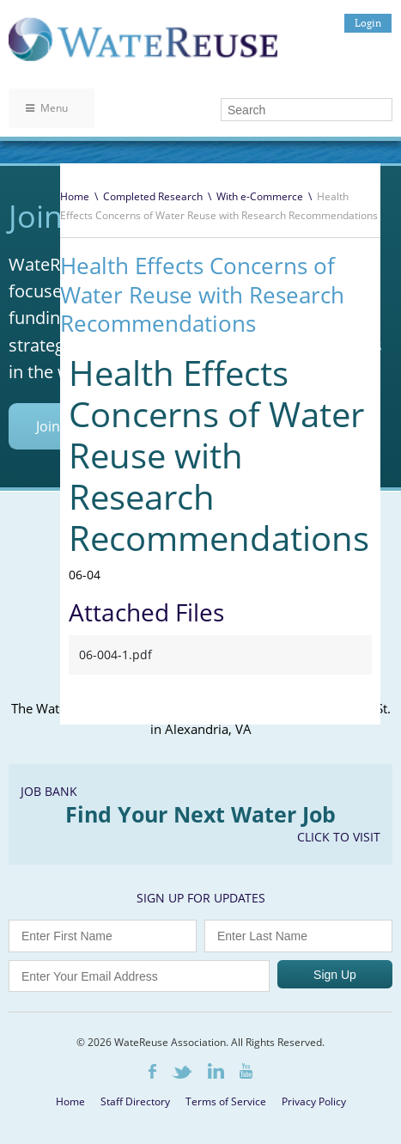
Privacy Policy (314, 1101)
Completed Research (153, 196)
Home (74, 196)
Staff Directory (135, 1101)
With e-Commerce (259, 196)
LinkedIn (216, 1071)
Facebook (152, 1071)
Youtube (246, 1071)
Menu (47, 108)
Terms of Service (225, 1101)
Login (368, 22)
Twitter (182, 1072)
